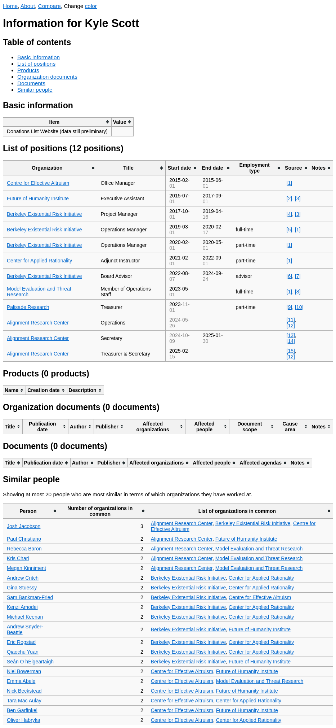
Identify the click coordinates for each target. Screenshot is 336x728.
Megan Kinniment (26, 568)
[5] (289, 229)
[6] (289, 276)
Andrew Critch (23, 578)
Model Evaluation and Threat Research (259, 549)
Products (28, 70)
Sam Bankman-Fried (30, 597)
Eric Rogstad (21, 642)
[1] (289, 183)
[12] (291, 325)
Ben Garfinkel (22, 710)
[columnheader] (57, 121)
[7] (298, 276)
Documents (31, 83)
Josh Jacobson (23, 526)
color (91, 6)
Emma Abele (21, 681)
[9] (289, 307)
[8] (298, 292)
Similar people (35, 90)
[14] (291, 341)
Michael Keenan (25, 617)
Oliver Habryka (23, 720)
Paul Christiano (24, 539)
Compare (49, 6)
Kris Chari (18, 558)
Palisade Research (28, 307)
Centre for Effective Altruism (38, 183)
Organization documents (47, 77)
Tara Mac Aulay (24, 700)
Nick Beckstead (24, 691)
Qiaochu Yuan (23, 652)
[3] (298, 198)
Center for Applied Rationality (39, 260)
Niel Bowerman (24, 671)
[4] (289, 214)
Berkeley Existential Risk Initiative (44, 214)
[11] (291, 320)
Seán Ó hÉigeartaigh (30, 661)
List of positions (36, 64)
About (28, 6)
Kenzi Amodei (22, 607)
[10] (299, 307)
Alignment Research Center (38, 323)
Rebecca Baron (24, 549)
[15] (291, 351)
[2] (289, 198)
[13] (291, 335)
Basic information (38, 57)
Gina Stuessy (22, 587)
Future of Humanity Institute (38, 198)
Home (10, 6)
